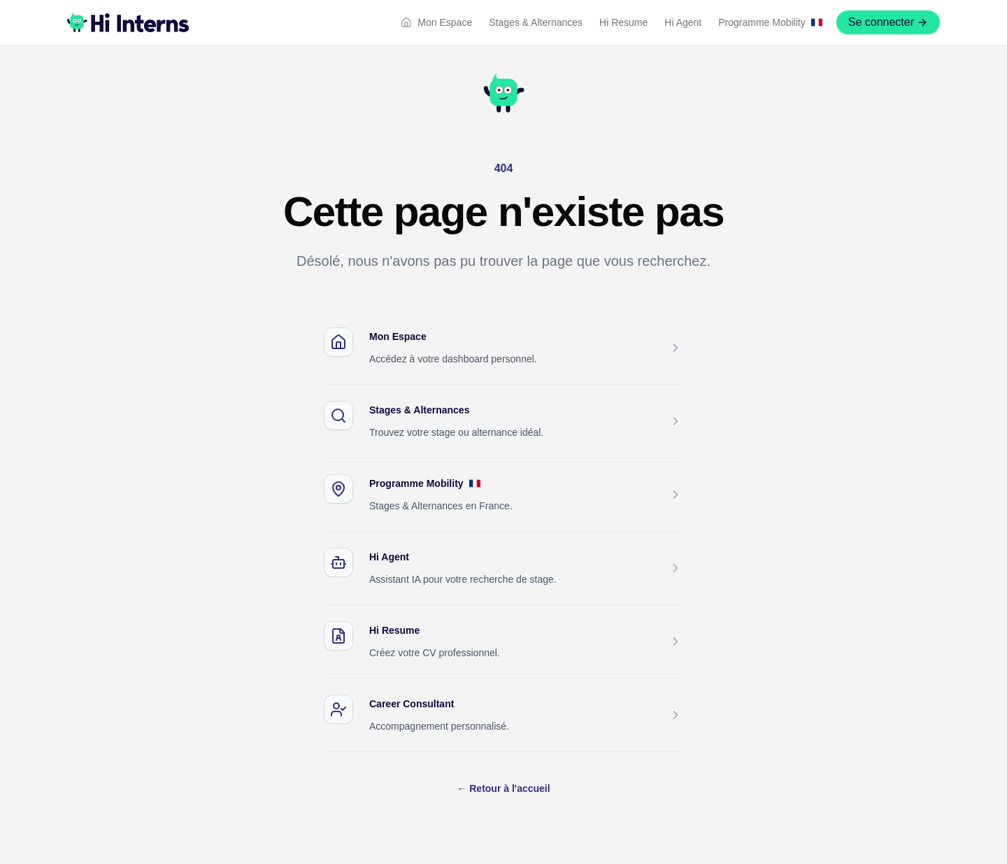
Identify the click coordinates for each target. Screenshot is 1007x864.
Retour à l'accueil (503, 788)
